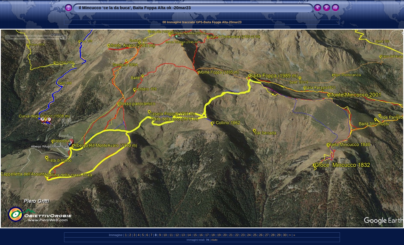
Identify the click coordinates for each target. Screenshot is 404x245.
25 (254, 235)
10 (165, 235)
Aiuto (214, 239)
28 (272, 235)
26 (260, 235)
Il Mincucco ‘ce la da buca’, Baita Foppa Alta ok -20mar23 (135, 7)
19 (219, 235)
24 (248, 235)
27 (267, 235)
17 (206, 235)
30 (284, 235)
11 (171, 235)
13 (183, 235)
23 (242, 235)
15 (195, 235)
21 (231, 235)
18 (213, 235)
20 (225, 235)
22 (237, 235)
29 (278, 235)
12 (177, 235)
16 (201, 235)
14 (189, 235)
